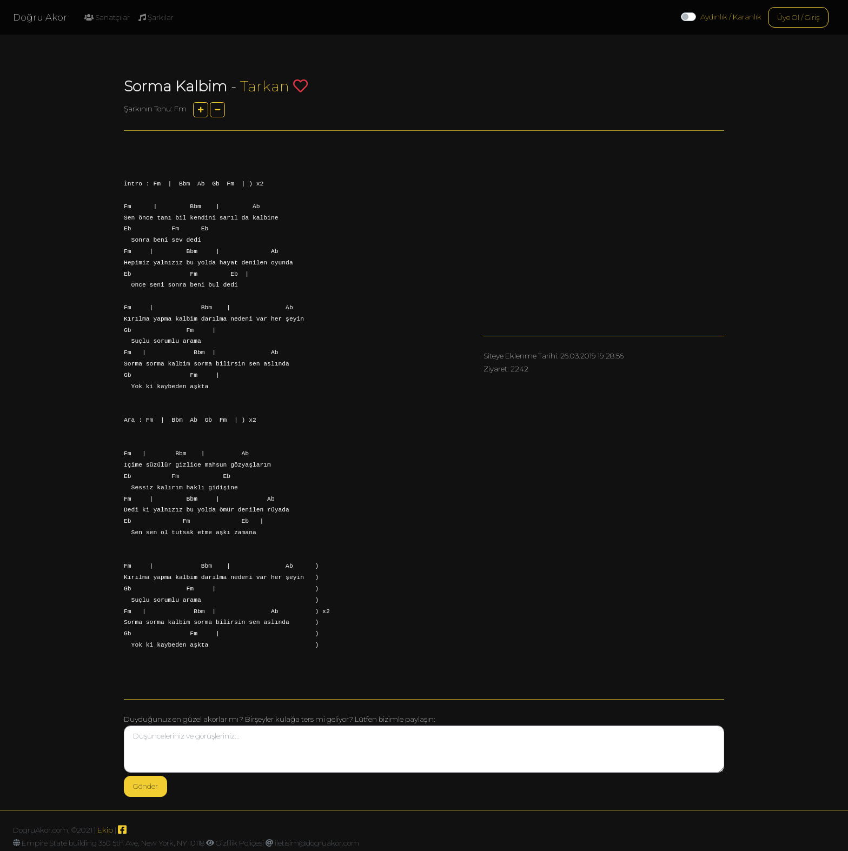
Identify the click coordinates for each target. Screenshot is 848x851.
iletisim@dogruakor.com (317, 843)
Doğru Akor (40, 17)
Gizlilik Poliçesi (240, 843)
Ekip (105, 830)
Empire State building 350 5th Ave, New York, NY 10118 (113, 843)
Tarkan (264, 86)
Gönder (145, 786)
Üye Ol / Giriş (798, 17)
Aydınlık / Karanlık (730, 16)
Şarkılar (156, 17)
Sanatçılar (107, 17)
